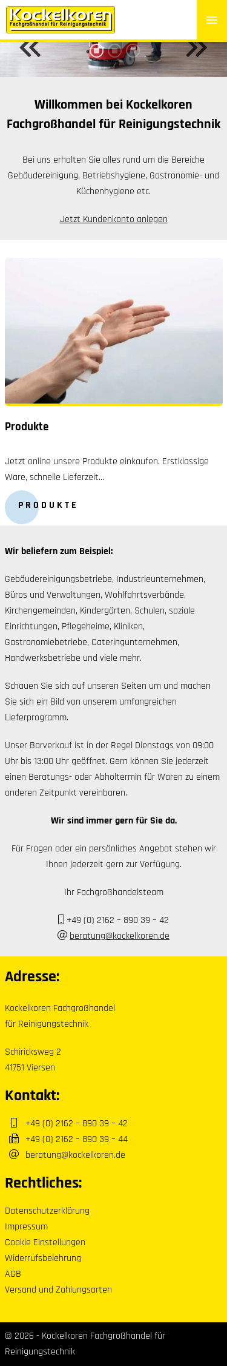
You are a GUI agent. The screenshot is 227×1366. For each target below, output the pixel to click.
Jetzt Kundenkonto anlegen (114, 219)
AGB (13, 1274)
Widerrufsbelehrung (43, 1258)
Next (197, 47)
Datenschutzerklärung (47, 1211)
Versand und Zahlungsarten (58, 1289)
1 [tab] (96, 59)
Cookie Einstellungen (45, 1242)
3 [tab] (132, 59)
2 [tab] (114, 59)
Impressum (26, 1226)
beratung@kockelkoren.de (119, 936)
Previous (30, 47)
